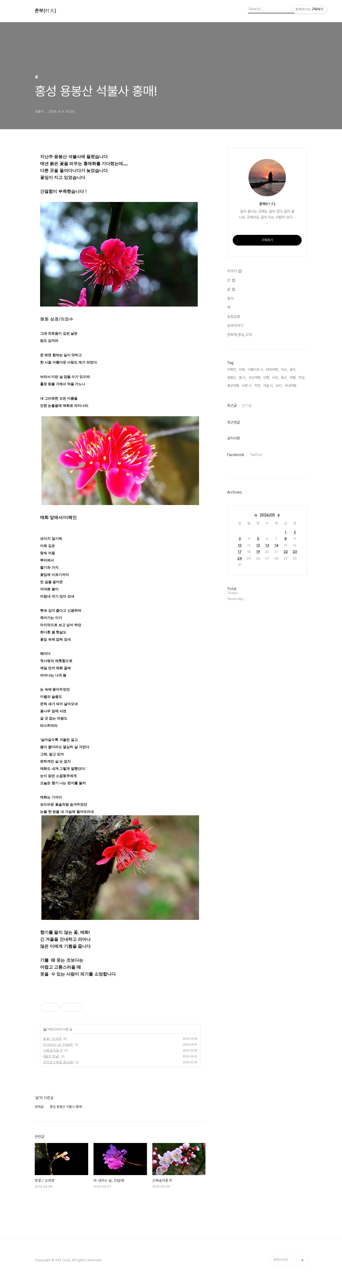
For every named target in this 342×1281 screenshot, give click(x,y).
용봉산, (232, 378)
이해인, (232, 370)
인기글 (247, 405)
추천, (257, 386)
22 (285, 552)
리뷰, (242, 370)
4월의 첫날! (51, 1056)
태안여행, (272, 370)
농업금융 (233, 316)
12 (258, 545)
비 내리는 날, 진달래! (58, 1044)
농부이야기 (235, 325)
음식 (230, 298)
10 (240, 545)
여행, (293, 378)
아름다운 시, (256, 370)
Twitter (256, 455)
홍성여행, (233, 386)
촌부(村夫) (45, 10)
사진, (275, 378)
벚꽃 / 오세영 (52, 1039)
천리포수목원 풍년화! (58, 1062)
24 (239, 558)
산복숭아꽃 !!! (53, 1050)
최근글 (232, 405)
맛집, (301, 378)
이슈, (284, 370)
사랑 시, (247, 386)
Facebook (235, 455)
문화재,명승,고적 (239, 334)
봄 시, (242, 378)
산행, (266, 378)
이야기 (234, 271)
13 (267, 545)
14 (276, 545)
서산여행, (254, 378)
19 (258, 552)
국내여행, (291, 386)
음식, (293, 370)
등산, (284, 378)
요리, (279, 386)
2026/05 (267, 515)
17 (240, 552)
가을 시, (268, 386)
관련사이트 (280, 1260)
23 (295, 552)
